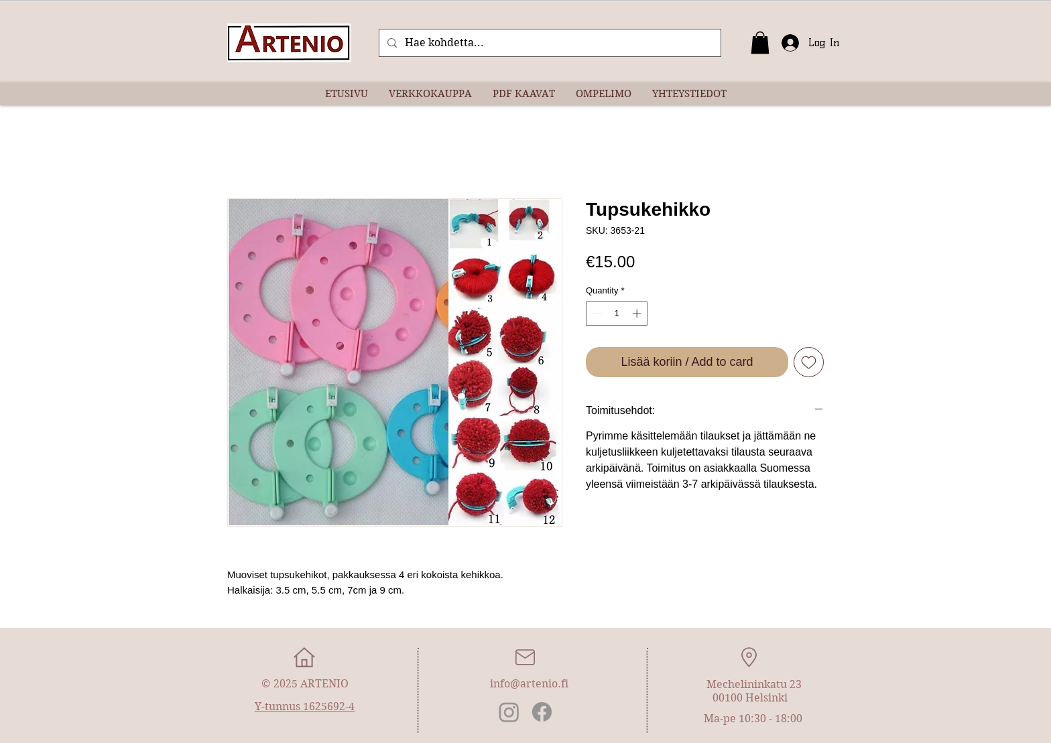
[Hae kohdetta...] (548, 42)
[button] (760, 42)
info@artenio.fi (529, 683)
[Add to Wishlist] (809, 362)
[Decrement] (596, 313)
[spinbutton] (617, 313)
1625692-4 (329, 706)
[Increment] (638, 313)
